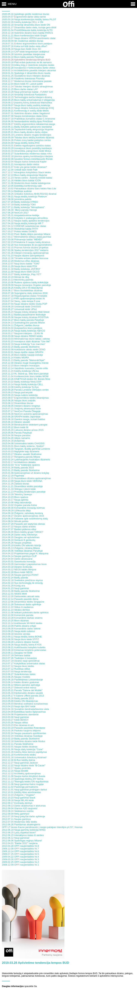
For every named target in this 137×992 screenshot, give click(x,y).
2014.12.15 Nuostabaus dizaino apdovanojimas (26, 478)
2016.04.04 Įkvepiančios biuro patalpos (22, 328)
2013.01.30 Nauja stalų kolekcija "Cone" (22, 749)
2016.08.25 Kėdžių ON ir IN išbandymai (22, 287)
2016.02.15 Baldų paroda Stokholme (21, 346)
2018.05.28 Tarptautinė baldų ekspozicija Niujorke (27, 129)
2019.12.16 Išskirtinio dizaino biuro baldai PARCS (27, 32)
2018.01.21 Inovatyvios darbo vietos (20, 164)
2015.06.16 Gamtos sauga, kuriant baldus (23, 419)
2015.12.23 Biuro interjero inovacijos (20, 365)
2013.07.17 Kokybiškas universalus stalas (23, 663)
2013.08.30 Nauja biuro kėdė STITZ (20, 639)
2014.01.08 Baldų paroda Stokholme (21, 591)
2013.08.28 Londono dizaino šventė (20, 642)
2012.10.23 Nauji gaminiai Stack (18, 797)
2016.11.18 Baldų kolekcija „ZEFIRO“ (21, 269)
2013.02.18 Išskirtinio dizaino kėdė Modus (23, 741)
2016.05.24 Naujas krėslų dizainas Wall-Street (25, 312)
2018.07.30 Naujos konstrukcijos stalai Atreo (25, 116)
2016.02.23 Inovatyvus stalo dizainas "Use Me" (26, 341)
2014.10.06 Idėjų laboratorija (16, 502)
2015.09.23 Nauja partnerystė (17, 392)
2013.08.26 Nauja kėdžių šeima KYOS (22, 644)
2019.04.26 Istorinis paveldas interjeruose (23, 54)
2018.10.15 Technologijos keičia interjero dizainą (27, 97)
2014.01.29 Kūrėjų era (13, 585)
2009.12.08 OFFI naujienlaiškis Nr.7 (20, 848)
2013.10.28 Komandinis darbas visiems (22, 617)
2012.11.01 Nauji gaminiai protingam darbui (24, 789)
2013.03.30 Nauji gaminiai (15, 717)
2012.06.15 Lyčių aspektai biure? (19, 832)
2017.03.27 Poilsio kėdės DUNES (19, 231)
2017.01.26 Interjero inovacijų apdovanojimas (25, 253)
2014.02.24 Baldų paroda (15, 577)
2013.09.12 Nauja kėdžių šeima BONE (22, 636)
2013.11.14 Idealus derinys (16, 609)
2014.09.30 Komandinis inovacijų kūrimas (23, 507)
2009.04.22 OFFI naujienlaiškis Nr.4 (20, 856)
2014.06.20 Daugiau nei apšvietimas (20, 537)
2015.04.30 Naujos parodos (16, 435)
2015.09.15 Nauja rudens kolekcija (19, 395)
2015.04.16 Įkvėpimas (13, 440)
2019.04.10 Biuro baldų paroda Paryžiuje (23, 57)
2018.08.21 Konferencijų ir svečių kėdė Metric (25, 110)
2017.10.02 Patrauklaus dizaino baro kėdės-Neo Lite (29, 188)
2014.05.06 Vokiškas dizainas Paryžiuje (22, 550)
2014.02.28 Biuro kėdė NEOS (17, 572)
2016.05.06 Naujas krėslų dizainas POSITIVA (25, 317)
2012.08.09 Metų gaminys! (15, 813)
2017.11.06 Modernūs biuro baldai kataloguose (26, 183)
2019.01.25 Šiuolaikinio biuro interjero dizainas (26, 75)
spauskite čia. (30, 986)
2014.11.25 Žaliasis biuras (15, 483)
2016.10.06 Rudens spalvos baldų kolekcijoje (25, 282)
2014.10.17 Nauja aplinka (15, 499)
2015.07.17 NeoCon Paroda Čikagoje (21, 411)
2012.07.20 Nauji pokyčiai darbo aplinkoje (23, 816)
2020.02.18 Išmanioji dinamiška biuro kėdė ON (26, 24)
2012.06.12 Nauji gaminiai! (15, 838)
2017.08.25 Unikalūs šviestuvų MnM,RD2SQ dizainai (29, 193)
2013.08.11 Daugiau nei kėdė (17, 652)
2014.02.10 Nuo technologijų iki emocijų (22, 583)
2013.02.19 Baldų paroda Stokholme (21, 738)
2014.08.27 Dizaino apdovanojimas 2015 (23, 516)
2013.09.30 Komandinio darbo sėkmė (21, 628)
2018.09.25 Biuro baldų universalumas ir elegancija (28, 100)
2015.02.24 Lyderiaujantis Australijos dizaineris (26, 459)
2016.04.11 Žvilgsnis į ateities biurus (20, 325)
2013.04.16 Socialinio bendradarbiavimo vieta (25, 709)
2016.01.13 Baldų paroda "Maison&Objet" (23, 360)
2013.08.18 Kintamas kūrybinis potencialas (24, 650)
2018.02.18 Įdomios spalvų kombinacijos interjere (27, 156)
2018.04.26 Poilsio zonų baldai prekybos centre (26, 140)
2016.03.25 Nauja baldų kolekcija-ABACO (23, 330)
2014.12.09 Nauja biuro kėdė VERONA (22, 481)
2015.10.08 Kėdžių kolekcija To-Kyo (20, 387)
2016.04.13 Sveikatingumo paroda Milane (23, 322)
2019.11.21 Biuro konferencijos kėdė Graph (24, 35)
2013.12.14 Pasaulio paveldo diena (20, 599)
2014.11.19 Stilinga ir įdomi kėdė (19, 489)
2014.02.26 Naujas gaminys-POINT (20, 575)
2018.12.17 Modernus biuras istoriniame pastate (27, 81)
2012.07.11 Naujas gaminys (16, 819)
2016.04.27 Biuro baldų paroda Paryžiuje (23, 320)
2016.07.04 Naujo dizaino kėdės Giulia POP (24, 304)
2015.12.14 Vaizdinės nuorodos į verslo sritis (25, 368)
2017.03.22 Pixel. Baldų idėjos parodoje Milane (26, 234)
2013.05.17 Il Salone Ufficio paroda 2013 (23, 695)
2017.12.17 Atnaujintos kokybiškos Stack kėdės (26, 172)
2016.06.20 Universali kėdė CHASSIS (21, 306)
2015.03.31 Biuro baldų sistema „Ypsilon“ (23, 446)
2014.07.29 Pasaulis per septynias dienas (23, 524)
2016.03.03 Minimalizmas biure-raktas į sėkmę (26, 338)
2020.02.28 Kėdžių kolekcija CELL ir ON (22, 22)
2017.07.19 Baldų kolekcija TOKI (19, 204)
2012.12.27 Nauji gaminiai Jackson (20, 762)
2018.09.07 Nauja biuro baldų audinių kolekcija (26, 105)
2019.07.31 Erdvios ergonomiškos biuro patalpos (27, 43)
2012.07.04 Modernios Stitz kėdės (19, 821)
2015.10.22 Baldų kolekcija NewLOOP (21, 381)
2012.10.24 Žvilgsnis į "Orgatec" (18, 795)
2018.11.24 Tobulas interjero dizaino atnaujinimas (27, 86)
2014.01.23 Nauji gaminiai (15, 588)
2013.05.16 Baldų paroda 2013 (18, 698)
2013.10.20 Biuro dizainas (15, 620)
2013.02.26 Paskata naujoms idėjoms (21, 730)
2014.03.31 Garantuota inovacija (18, 561)
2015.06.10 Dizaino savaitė (16, 422)
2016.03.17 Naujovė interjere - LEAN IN (22, 333)
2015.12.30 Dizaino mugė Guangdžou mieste (25, 363)
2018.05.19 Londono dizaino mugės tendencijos (26, 134)
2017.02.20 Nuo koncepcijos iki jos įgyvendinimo (27, 244)
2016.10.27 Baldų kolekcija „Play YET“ (22, 274)
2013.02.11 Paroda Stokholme (17, 744)
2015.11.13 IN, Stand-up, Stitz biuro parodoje (25, 373)
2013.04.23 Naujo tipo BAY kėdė (18, 706)
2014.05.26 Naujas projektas (17, 542)
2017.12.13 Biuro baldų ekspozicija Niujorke (24, 175)
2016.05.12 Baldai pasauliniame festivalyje (24, 314)
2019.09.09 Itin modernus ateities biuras (22, 41)
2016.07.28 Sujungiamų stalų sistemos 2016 (25, 293)
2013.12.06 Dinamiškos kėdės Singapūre (23, 601)
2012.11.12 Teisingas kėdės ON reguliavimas (25, 781)
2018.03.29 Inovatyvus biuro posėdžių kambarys (27, 148)
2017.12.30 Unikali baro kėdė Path (19, 169)
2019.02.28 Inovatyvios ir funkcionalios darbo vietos (28, 67)
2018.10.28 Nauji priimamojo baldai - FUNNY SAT (27, 92)
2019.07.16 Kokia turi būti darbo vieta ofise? (24, 46)
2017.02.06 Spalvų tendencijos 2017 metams (25, 250)
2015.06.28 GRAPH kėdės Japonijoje (21, 416)
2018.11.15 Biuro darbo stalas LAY (20, 89)
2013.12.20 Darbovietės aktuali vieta (20, 596)
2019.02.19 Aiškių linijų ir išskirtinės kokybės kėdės (28, 65)
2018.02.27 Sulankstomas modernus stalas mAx (27, 153)
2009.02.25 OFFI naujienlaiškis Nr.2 (20, 862)
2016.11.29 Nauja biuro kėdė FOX (19, 266)
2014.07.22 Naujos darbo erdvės (19, 526)
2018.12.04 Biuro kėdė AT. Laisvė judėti (22, 83)
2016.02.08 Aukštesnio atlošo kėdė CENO (23, 349)
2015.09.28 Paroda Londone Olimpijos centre (25, 389)
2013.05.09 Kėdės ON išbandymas (20, 701)
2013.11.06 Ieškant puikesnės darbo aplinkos (25, 612)
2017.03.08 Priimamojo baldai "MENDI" (22, 239)
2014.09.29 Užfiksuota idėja (16, 510)
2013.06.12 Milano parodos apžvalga (21, 685)
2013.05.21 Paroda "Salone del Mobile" (22, 690)
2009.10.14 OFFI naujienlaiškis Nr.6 (20, 851)
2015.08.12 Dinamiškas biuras (17, 403)
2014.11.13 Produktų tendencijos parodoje (23, 491)
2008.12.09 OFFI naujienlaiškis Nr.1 (20, 864)
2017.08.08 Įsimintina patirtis (16, 199)
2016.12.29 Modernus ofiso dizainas (20, 261)
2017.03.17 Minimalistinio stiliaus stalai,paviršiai (26, 236)
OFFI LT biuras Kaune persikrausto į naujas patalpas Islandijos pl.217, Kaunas (42, 827)
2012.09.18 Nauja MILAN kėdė (18, 800)
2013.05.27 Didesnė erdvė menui (19, 687)
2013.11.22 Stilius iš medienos (17, 607)
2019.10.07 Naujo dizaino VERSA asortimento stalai (28, 38)
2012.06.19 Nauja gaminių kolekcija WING (23, 829)
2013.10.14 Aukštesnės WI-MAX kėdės (22, 623)
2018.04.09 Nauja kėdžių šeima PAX (21, 143)
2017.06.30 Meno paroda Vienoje (19, 210)
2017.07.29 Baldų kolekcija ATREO (20, 202)
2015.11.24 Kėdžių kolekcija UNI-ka (20, 371)
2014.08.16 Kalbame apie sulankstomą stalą (25, 518)
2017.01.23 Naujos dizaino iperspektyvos (23, 255)
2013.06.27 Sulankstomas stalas (18, 674)
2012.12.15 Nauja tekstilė (15, 770)
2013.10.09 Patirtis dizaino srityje (19, 626)
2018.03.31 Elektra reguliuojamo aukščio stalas (26, 145)
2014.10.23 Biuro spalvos (15, 497)
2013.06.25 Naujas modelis (16, 677)
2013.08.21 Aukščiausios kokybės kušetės (23, 647)
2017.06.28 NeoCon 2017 (15, 212)
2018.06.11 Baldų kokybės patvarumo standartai (27, 126)
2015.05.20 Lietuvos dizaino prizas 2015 (23, 430)
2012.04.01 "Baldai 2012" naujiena (19, 843)
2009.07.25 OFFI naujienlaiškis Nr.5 (20, 854)
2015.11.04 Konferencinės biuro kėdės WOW (25, 376)
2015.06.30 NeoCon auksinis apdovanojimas (25, 414)
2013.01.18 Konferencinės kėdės (19, 754)
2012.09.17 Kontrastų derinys (17, 803)
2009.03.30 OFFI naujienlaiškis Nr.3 (20, 859)
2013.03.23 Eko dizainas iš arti (18, 725)
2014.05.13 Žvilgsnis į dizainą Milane (21, 548)
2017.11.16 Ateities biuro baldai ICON (21, 180)
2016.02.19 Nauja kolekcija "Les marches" (23, 344)
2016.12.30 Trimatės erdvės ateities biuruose (25, 258)
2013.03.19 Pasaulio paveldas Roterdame (23, 728)
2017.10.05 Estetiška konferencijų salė (22, 185)
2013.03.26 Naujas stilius (15, 722)
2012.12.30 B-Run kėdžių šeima (18, 760)
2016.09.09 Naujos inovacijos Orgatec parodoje (26, 285)
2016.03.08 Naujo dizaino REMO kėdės (22, 336)
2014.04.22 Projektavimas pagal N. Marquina (25, 553)
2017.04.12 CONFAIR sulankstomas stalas (24, 226)
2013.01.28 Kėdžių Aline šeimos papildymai (24, 752)
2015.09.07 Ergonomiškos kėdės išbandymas (25, 397)
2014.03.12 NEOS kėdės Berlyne (19, 569)
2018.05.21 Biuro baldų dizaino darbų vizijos (24, 132)
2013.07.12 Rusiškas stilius (16, 668)
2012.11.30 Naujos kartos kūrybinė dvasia (23, 776)
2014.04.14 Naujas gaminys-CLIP (19, 556)
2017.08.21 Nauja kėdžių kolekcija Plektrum (24, 196)
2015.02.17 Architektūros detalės (19, 462)
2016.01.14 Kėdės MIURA (15, 357)
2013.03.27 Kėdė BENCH (15, 719)
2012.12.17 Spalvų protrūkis (16, 768)
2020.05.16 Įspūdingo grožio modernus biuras (25, 14)
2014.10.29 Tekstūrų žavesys (17, 494)
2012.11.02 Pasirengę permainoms (20, 787)
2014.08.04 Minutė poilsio (15, 521)
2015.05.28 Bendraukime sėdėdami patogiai (24, 424)
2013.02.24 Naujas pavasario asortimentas (24, 733)
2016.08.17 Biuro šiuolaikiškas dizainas (22, 290)
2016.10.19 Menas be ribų (15, 277)
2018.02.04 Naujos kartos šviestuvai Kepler (24, 161)
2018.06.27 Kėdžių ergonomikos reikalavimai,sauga (28, 124)
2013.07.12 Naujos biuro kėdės (18, 666)
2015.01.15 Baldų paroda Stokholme (21, 470)
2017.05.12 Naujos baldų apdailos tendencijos (25, 220)
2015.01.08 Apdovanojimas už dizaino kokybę (25, 473)
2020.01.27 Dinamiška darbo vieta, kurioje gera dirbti (29, 27)
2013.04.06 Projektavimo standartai (20, 714)
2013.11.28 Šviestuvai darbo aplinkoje (21, 604)
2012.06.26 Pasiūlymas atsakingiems (21, 824)
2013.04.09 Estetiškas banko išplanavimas (24, 711)
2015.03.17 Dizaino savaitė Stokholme (22, 454)
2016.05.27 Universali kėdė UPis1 (19, 309)
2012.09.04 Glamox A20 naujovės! (19, 808)
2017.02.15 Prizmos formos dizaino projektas (25, 247)
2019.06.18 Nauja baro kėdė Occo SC (21, 49)
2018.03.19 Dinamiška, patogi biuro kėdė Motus (26, 151)
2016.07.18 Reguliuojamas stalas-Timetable (24, 295)
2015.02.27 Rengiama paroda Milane (21, 456)
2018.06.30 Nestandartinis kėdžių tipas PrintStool (27, 121)
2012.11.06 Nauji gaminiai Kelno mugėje (23, 784)
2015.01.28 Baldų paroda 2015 (18, 467)
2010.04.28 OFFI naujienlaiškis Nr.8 (20, 846)
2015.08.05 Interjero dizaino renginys (21, 405)
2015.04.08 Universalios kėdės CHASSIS (23, 443)
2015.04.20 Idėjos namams (16, 438)
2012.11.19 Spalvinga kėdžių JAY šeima (22, 778)
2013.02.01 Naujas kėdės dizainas (19, 746)
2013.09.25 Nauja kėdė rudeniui (18, 631)
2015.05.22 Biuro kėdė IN (15, 427)
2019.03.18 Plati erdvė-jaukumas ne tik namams (27, 62)
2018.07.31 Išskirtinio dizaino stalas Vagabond (26, 113)
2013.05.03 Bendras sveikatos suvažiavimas (25, 703)
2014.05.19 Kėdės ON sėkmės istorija (21, 545)
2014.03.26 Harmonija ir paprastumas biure (24, 564)
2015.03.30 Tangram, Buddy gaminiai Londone (26, 448)
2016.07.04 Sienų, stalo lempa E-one (21, 301)
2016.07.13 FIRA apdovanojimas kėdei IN (23, 298)
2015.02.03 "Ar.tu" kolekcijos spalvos (21, 465)
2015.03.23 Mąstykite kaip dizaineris (20, 451)
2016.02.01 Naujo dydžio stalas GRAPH (22, 352)
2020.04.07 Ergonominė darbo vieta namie (24, 16)
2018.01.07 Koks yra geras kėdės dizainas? (24, 167)
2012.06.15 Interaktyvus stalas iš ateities (23, 835)
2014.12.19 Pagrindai (13, 475)
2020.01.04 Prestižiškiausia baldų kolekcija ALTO (27, 30)
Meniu (12, 3)
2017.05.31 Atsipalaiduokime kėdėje (20, 215)
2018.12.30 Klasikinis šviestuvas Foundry (23, 78)
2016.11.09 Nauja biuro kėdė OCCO (20, 271)
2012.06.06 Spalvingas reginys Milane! (22, 840)
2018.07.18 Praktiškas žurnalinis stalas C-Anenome (28, 118)
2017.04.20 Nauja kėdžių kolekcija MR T (22, 223)
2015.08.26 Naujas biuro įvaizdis (18, 400)
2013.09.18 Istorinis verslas (16, 634)
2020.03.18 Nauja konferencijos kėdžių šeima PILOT (29, 19)
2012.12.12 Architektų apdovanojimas (21, 773)
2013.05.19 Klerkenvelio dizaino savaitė (22, 693)
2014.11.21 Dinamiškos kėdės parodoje (22, 486)
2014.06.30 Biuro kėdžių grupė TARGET (22, 532)
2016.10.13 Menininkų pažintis (17, 279)
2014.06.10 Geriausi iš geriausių (18, 540)
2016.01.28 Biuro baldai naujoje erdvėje (22, 355)
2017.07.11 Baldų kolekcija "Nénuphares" (23, 207)
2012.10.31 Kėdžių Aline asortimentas (21, 792)
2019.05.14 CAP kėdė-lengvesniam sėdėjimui (25, 51)
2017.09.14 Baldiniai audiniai (17, 191)
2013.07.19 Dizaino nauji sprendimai (20, 660)
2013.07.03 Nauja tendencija (17, 671)
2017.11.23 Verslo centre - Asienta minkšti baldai (27, 177)
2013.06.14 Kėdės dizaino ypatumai (20, 682)
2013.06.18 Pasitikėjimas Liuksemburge (22, 679)
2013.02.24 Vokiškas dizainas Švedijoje (22, 736)
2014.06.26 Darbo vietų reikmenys (19, 534)
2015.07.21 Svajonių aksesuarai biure (21, 408)
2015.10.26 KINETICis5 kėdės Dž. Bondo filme (26, 379)
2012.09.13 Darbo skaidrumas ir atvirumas (24, 805)
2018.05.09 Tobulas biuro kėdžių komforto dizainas (28, 137)
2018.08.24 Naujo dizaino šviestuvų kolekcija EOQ (28, 108)
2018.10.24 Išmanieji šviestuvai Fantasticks (24, 94)
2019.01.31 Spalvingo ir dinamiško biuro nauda (26, 73)
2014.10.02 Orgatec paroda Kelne (19, 505)
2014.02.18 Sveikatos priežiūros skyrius (22, 580)
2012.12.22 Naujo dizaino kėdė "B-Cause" (23, 765)
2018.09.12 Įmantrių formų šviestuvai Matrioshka (27, 102)
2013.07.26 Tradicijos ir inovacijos (19, 658)
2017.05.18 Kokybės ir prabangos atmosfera (25, 218)
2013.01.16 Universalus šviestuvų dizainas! (24, 757)
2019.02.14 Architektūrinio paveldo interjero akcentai (29, 70)
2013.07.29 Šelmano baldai (16, 655)
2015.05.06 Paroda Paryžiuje (17, 432)
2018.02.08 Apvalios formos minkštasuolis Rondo (27, 159)
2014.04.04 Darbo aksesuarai (17, 558)
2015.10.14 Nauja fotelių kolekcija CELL (22, 384)
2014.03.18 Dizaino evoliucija (17, 567)
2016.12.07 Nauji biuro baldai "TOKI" (21, 263)
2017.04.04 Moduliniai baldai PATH (20, 228)
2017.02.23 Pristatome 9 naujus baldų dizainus (26, 242)
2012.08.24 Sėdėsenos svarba (17, 811)
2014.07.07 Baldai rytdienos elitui (19, 529)
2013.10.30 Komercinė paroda (17, 615)
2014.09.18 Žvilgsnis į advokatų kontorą (22, 513)
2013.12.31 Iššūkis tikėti (14, 593)
